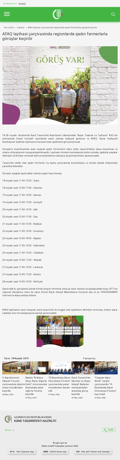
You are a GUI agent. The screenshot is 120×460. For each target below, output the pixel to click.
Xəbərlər (21, 27)
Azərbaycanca (10, 4)
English (22, 4)
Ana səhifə (9, 27)
